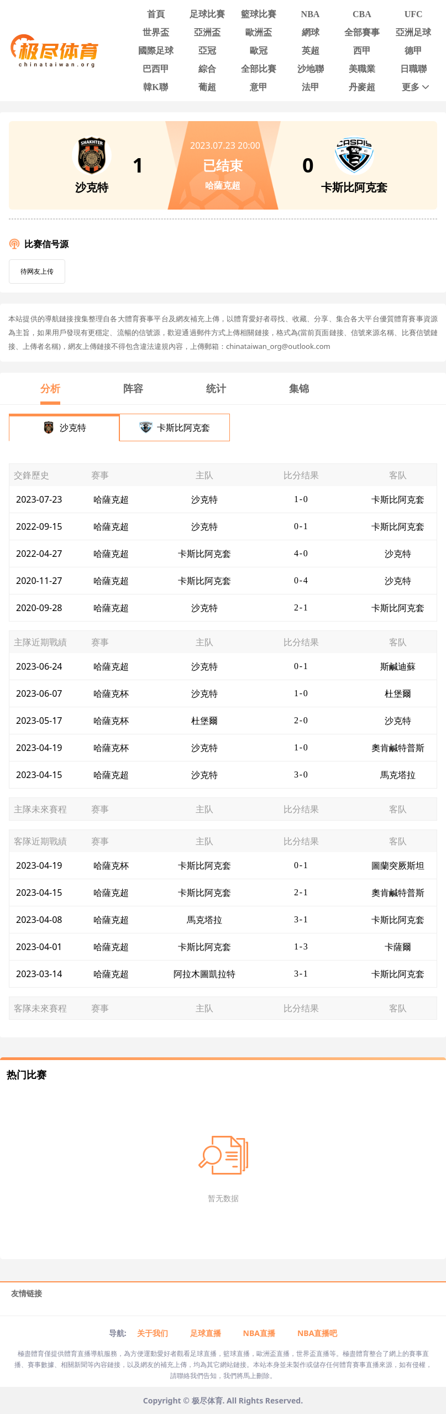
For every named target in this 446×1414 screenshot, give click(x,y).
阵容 (133, 388)
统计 (216, 388)
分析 (50, 388)
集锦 (299, 388)
